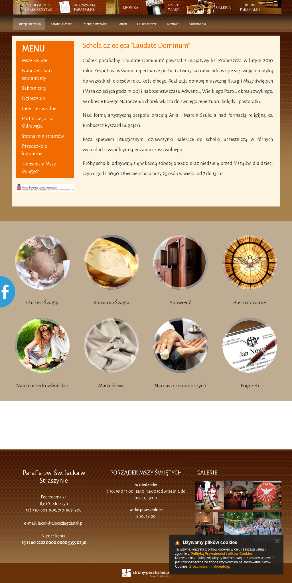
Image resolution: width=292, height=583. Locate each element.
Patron (122, 24)
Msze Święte (34, 60)
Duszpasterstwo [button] (29, 24)
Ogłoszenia (33, 98)
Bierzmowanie (249, 302)
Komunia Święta (111, 302)
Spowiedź (180, 302)
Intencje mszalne (95, 24)
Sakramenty (34, 88)
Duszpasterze (147, 24)
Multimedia (197, 24)
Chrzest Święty (42, 302)
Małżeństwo (111, 385)
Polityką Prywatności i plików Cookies (222, 554)
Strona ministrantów (43, 136)
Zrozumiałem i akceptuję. (209, 566)
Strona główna (61, 24)
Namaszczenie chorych (180, 385)
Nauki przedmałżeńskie (42, 385)
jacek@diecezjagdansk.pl (61, 523)
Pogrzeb (250, 385)
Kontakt (173, 24)
